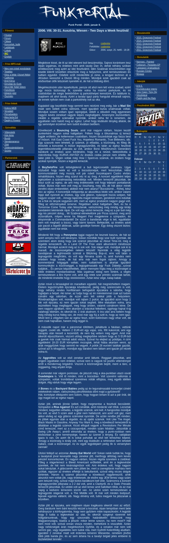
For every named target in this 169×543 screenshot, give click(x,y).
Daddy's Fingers (12, 120)
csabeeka (105, 43)
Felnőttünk (9, 90)
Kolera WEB (10, 108)
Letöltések (9, 47)
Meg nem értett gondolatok (17, 68)
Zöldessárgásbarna (13, 147)
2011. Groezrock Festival (148, 50)
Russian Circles (144, 71)
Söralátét (8, 111)
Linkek (7, 50)
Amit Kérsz (9, 81)
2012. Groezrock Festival (148, 47)
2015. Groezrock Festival (148, 37)
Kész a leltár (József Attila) (17, 75)
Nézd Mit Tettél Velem (15, 87)
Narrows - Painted (145, 62)
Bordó (7, 138)
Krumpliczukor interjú (146, 89)
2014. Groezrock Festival (148, 41)
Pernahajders (10, 114)
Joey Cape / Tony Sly (146, 92)
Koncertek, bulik (12, 44)
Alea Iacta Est (11, 117)
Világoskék (9, 132)
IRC (6, 53)
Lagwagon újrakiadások (148, 68)
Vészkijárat (141, 95)
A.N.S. (139, 86)
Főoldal (8, 35)
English (8, 57)
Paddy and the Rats (146, 98)
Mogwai (140, 74)
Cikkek (7, 41)
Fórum (7, 38)
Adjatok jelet (10, 93)
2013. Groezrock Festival (148, 44)
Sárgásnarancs (11, 141)
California (9, 78)
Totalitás (8, 71)
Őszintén (8, 96)
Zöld (6, 144)
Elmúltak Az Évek (12, 84)
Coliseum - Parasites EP (148, 65)
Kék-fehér (9, 135)
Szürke (7, 151)
